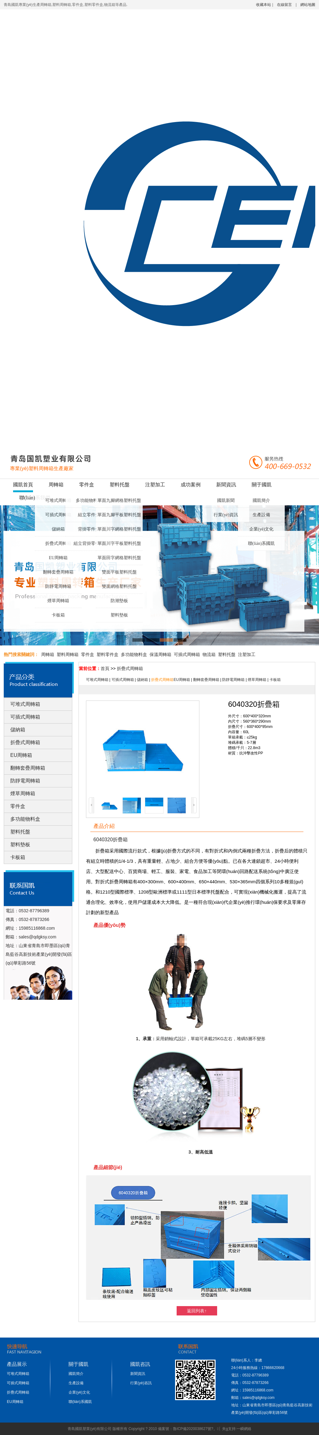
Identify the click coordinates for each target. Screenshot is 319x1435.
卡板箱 (58, 615)
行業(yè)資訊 (226, 514)
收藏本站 (263, 4)
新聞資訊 (226, 484)
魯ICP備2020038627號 (192, 1429)
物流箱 (209, 654)
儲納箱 (58, 529)
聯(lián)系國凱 (261, 543)
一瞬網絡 (243, 1429)
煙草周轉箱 (58, 600)
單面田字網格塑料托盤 (119, 557)
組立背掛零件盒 (89, 543)
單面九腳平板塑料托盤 (119, 514)
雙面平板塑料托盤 (119, 572)
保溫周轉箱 (160, 654)
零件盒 (86, 484)
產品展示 (17, 1364)
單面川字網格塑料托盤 (119, 529)
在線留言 (284, 4)
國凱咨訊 (140, 1364)
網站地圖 (307, 4)
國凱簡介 (261, 500)
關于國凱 (262, 484)
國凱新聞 (226, 500)
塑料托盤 (120, 484)
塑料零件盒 (107, 654)
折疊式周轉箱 (58, 543)
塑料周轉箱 (68, 654)
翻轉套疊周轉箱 (58, 572)
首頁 (105, 668)
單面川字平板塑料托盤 (119, 543)
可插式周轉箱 (58, 514)
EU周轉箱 (58, 557)
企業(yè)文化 (261, 529)
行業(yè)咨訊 (141, 1383)
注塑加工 (155, 484)
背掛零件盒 (89, 529)
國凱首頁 (23, 484)
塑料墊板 (119, 615)
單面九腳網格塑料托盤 (119, 500)
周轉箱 (56, 484)
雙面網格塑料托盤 (119, 586)
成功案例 (191, 484)
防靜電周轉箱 (58, 586)
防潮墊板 (119, 600)
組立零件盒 (89, 514)
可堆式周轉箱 (58, 500)
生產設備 (261, 514)
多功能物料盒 (89, 500)
